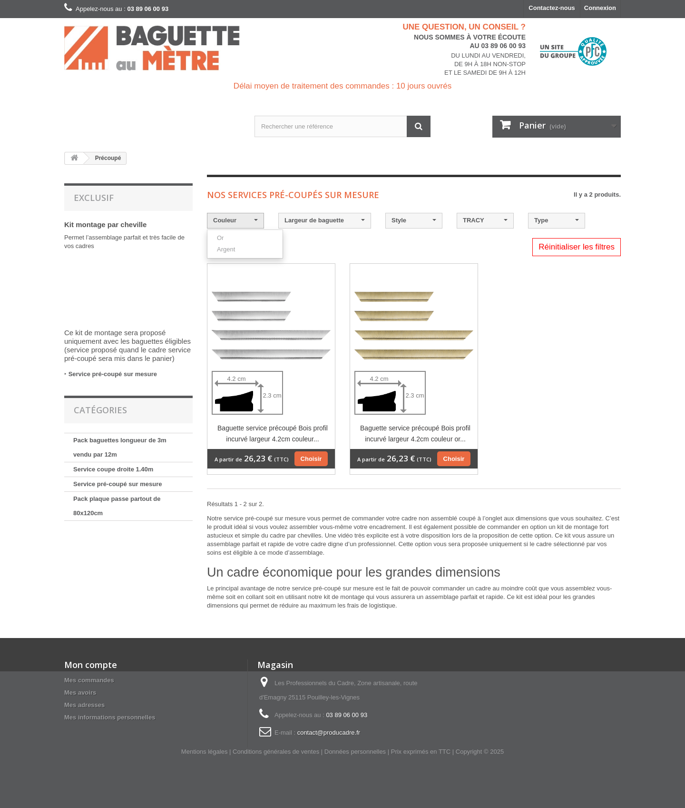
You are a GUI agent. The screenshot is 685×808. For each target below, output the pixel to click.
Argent (226, 249)
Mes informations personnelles (109, 717)
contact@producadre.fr (328, 732)
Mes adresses (84, 704)
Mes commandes (89, 680)
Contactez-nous (551, 7)
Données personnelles (355, 751)
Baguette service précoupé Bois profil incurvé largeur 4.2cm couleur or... (415, 433)
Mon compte (90, 664)
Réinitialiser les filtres (576, 246)
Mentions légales (204, 751)
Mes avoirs (80, 692)
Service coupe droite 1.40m (113, 469)
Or (220, 237)
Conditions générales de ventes (276, 751)
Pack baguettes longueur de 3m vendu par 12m (119, 447)
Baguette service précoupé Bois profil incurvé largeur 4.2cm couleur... (272, 433)
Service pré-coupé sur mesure (112, 374)
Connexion (600, 7)
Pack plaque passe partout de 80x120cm (117, 506)
